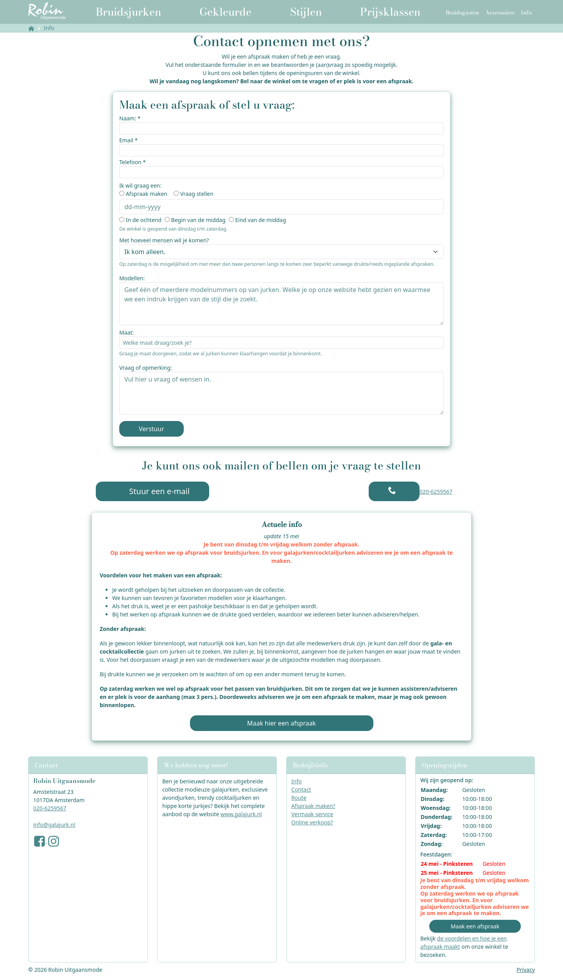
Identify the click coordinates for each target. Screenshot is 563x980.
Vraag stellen (196, 193)
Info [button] (526, 12)
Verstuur (151, 429)
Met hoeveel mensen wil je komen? (164, 240)
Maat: (126, 332)
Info (49, 28)
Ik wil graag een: (140, 185)
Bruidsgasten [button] (462, 12)
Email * (128, 140)
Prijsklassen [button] (390, 11)
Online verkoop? (312, 822)
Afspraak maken (146, 193)
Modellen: (132, 278)
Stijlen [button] (306, 11)
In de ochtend (143, 220)
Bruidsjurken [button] (128, 11)
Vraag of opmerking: (145, 367)
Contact (301, 789)
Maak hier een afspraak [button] (281, 723)
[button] (394, 491)
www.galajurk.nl (241, 814)
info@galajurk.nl (54, 824)
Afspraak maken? (313, 806)
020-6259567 (436, 491)
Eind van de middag (260, 220)
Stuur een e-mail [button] (152, 491)
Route (299, 797)
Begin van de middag (198, 220)
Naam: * (130, 118)
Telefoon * (132, 162)
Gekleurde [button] (225, 11)
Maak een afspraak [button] (475, 926)
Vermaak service (312, 814)
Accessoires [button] (500, 12)
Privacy (525, 969)
